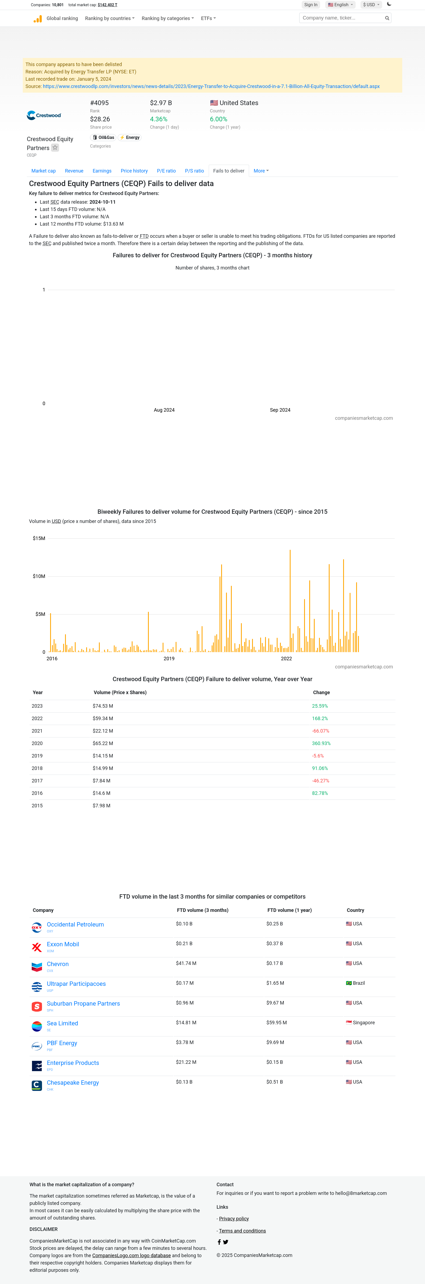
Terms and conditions (242, 1231)
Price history (134, 171)
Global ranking (62, 18)
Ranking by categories (166, 18)
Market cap (43, 171)
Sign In (310, 4)
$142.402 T (107, 5)
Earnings (102, 171)
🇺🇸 (339, 4)
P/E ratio (166, 171)
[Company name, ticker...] (345, 18)
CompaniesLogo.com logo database (131, 1255)
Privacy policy (234, 1218)
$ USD (369, 4)
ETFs (206, 18)
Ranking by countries (108, 18)
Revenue (74, 171)
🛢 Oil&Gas (103, 137)
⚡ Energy (130, 137)
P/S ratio (194, 171)
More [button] (259, 171)
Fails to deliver (228, 171)
